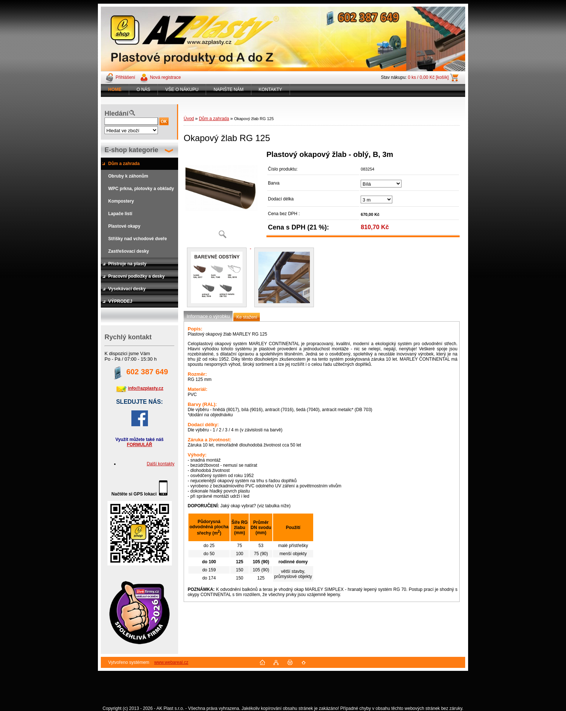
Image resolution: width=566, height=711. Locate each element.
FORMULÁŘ (139, 444)
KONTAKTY (270, 89)
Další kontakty (160, 463)
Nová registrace (165, 77)
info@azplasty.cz (145, 388)
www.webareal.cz (171, 662)
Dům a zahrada (214, 118)
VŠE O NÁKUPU (181, 89)
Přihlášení (125, 77)
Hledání (116, 113)
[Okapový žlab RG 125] (222, 197)
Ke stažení (246, 317)
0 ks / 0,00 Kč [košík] (428, 77)
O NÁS (143, 89)
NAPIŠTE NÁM (228, 89)
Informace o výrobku (208, 316)
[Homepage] (115, 89)
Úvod (189, 118)
